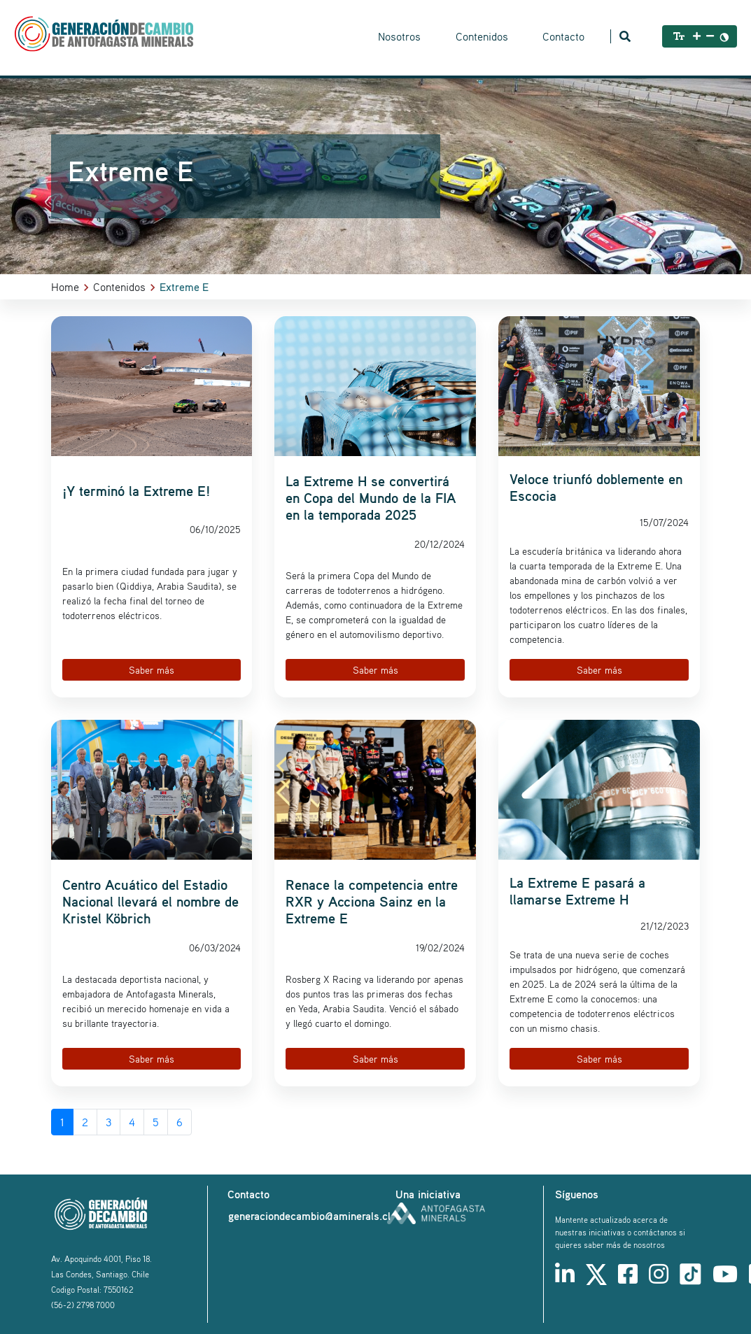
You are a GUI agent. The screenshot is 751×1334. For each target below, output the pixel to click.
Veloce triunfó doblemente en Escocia (596, 487)
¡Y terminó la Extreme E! (136, 491)
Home (65, 287)
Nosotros (399, 36)
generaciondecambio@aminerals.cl (309, 1216)
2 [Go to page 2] (85, 1122)
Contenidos (482, 36)
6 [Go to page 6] (179, 1122)
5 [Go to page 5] (156, 1122)
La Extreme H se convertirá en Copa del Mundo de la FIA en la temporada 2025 (371, 498)
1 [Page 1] (62, 1122)
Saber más (151, 670)
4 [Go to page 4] (132, 1122)
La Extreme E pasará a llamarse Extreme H (577, 891)
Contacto (563, 36)
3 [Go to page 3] (108, 1122)
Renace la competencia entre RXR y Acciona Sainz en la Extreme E (372, 902)
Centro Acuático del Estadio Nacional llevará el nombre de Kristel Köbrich (150, 902)
